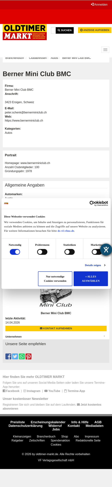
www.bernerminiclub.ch (35, 163)
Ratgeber (17, 440)
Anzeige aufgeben (94, 30)
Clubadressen (38, 57)
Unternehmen (13, 336)
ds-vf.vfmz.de (66, 230)
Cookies (56, 444)
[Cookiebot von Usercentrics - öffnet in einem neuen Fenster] (92, 203)
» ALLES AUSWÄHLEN (91, 278)
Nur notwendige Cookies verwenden (55, 278)
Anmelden (99, 4)
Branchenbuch (14, 57)
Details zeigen (93, 265)
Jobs (56, 429)
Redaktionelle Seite (88, 440)
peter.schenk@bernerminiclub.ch (26, 112)
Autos (54, 57)
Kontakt (74, 426)
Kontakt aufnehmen (56, 328)
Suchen (65, 30)
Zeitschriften (37, 440)
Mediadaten (94, 426)
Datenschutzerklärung (26, 426)
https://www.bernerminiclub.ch (24, 120)
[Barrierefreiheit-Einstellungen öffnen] (106, 249)
